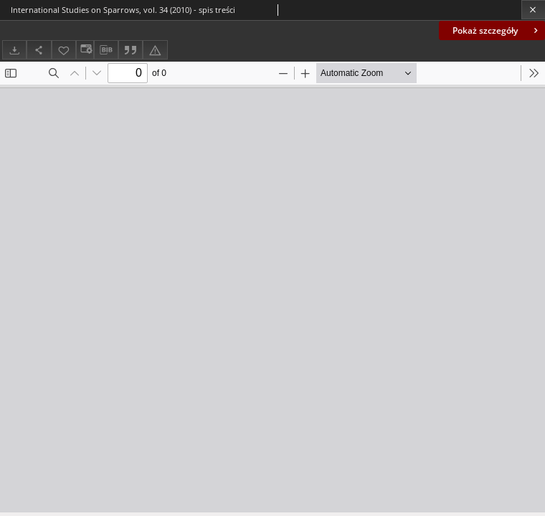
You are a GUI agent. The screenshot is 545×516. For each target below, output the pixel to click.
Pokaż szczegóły (496, 30)
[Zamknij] (533, 9)
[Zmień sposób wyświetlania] (84, 49)
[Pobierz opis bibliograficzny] (106, 50)
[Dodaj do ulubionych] (64, 49)
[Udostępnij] (39, 49)
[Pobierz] (14, 49)
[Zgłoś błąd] (155, 49)
